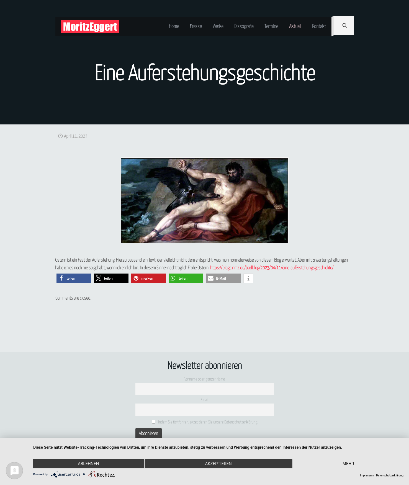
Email (205, 400)
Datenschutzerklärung (389, 475)
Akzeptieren (218, 463)
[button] (73, 278)
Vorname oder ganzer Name (204, 379)
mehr (348, 463)
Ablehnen (88, 463)
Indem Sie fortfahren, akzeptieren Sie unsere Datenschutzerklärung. (205, 422)
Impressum (367, 475)
